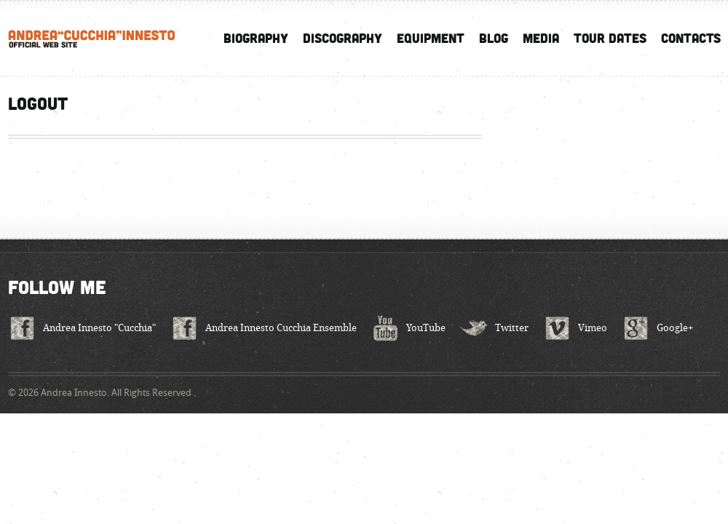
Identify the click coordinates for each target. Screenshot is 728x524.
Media (541, 38)
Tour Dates (610, 38)
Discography (342, 38)
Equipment (430, 38)
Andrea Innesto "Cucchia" (99, 327)
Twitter (512, 327)
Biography (255, 38)
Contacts (691, 38)
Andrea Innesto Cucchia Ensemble (281, 327)
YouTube (426, 327)
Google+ (675, 327)
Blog (493, 38)
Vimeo (592, 327)
